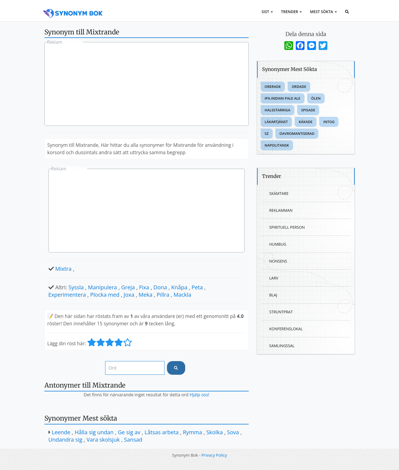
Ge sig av (129, 432)
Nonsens (278, 261)
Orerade (273, 86)
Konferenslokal (286, 328)
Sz (267, 133)
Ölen (316, 98)
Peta (197, 287)
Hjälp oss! (199, 395)
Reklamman (281, 210)
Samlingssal (282, 345)
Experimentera (67, 294)
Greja (128, 287)
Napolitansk (277, 145)
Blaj (273, 295)
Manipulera (102, 287)
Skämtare (279, 193)
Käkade (306, 121)
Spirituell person (287, 227)
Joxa (129, 294)
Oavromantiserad (296, 133)
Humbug (278, 244)
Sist (267, 11)
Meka (146, 294)
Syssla (76, 287)
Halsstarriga (277, 110)
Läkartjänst (276, 121)
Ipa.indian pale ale (282, 98)
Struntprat (281, 311)
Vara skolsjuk (103, 439)
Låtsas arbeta (162, 432)
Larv (273, 278)
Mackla (182, 294)
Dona (160, 287)
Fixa (144, 287)
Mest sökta (323, 11)
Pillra (163, 294)
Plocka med (105, 294)
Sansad (133, 439)
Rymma (192, 432)
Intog (328, 121)
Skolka (214, 432)
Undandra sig (65, 439)
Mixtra (63, 268)
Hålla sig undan (94, 432)
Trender (291, 11)
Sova (233, 432)
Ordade (299, 86)
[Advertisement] (146, 84)
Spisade (308, 110)
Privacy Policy (214, 455)
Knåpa (179, 287)
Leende (61, 432)
